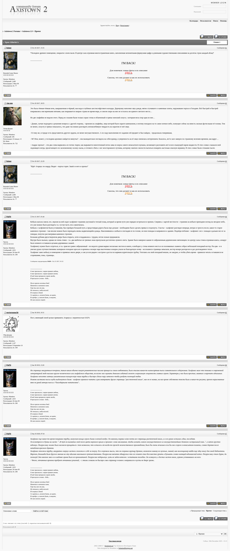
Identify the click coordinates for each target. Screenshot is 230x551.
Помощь (223, 21)
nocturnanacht (12, 312)
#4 (226, 217)
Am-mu (10, 103)
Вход (117, 25)
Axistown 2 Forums (12, 31)
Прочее (38, 31)
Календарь (194, 21)
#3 (226, 161)
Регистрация (124, 25)
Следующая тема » (220, 511)
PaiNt (9, 216)
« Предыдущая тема (197, 511)
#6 (226, 365)
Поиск (215, 21)
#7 (226, 434)
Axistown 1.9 (27, 31)
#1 (226, 48)
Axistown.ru (109, 546)
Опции (216, 42)
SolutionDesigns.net (125, 548)
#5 (226, 312)
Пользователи (205, 21)
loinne (9, 48)
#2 (226, 103)
